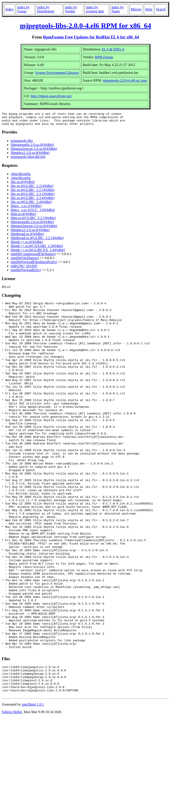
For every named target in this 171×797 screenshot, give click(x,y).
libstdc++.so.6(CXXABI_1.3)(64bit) (37, 248)
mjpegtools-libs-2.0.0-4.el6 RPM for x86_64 (85, 26)
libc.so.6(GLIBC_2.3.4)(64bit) (32, 200)
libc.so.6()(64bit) (23, 184)
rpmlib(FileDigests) (25, 260)
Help (148, 9)
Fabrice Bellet (12, 791)
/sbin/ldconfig (21, 176)
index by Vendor (71, 9)
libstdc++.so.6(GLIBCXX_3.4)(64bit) (38, 252)
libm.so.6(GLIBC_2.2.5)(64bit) (33, 220)
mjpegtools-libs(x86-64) (28, 159)
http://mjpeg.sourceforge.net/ (51, 96)
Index (9, 9)
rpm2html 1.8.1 (33, 784)
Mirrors (135, 9)
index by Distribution (45, 9)
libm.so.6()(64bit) (23, 216)
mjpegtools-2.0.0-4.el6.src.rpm (125, 80)
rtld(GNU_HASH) (24, 268)
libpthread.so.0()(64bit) (27, 236)
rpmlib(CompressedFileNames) (33, 256)
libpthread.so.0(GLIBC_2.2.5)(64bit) (37, 240)
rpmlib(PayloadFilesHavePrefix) (34, 264)
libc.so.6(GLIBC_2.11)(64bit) (32, 188)
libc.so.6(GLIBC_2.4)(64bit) (31, 204)
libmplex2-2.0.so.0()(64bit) (30, 155)
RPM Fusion (104, 57)
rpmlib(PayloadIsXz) (26, 272)
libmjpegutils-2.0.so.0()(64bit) (32, 147)
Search (161, 9)
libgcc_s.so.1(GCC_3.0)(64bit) (33, 212)
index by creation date (95, 9)
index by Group (23, 9)
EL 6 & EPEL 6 (113, 49)
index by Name (117, 9)
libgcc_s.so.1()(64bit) (26, 208)
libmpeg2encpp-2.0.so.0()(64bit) (34, 151)
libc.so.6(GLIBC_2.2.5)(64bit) (32, 192)
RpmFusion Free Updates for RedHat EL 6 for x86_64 (91, 37)
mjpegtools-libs (22, 143)
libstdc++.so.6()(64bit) (27, 244)
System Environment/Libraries (57, 73)
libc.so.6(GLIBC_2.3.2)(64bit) (32, 196)
